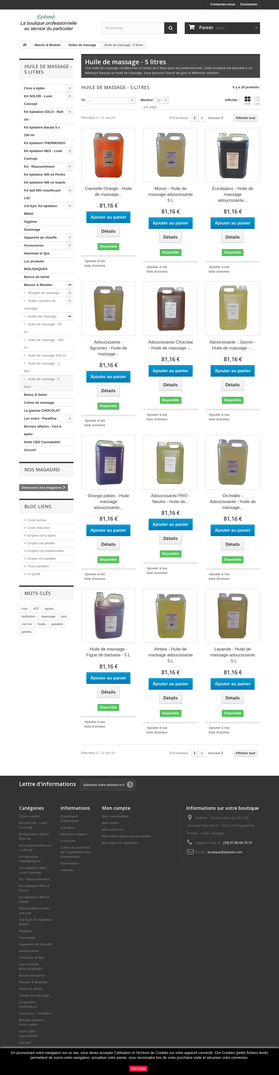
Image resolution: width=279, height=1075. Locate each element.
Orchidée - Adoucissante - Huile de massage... (233, 501)
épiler (49, 609)
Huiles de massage (42, 316)
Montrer (147, 100)
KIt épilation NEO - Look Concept (43, 155)
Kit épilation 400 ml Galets (45, 182)
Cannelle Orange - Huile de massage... (108, 191)
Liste (257, 100)
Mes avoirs (110, 823)
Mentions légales (73, 834)
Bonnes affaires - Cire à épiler (42, 430)
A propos (67, 827)
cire (25, 609)
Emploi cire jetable (41, 543)
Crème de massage (39, 403)
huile (41, 624)
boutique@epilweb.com (225, 852)
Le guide (34, 574)
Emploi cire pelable (42, 558)
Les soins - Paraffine (40, 418)
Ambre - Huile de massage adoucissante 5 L (170, 655)
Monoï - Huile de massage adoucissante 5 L (170, 194)
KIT (36, 609)
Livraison (67, 841)
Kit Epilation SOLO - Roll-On (44, 115)
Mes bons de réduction (120, 843)
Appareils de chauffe (40, 237)
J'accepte (138, 1069)
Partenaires (69, 863)
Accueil (30, 450)
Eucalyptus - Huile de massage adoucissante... (232, 194)
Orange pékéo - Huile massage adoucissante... (108, 501)
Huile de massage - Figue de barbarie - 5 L (108, 652)
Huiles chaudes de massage (40, 304)
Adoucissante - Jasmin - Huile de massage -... (233, 345)
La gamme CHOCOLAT (42, 410)
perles (27, 632)
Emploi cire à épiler (42, 535)
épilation (28, 616)
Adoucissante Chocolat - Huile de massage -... (170, 345)
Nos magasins (42, 469)
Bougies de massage (43, 293)
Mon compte (116, 808)
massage (48, 616)
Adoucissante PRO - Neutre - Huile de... (170, 498)
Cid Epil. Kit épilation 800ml (40, 210)
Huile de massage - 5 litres (42, 383)
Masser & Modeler (38, 285)
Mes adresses (113, 830)
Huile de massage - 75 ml (43, 328)
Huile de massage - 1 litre (42, 367)
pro (64, 616)
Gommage (32, 229)
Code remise (37, 520)
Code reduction (39, 528)
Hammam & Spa (36, 253)
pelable (57, 624)
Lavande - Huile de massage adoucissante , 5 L (232, 655)
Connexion (248, 4)
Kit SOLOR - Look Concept (38, 100)
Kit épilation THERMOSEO (45, 143)
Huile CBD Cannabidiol (42, 442)
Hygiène (30, 221)
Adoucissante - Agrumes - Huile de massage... (108, 348)
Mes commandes (115, 816)
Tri (83, 100)
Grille (247, 100)
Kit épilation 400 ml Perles (44, 174)
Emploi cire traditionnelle (46, 551)
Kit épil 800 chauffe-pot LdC (42, 194)
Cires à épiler (34, 88)
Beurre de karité (36, 277)
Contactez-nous (222, 4)
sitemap (66, 870)
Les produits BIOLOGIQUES (36, 265)
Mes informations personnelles (126, 836)
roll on (27, 624)
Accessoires (34, 245)
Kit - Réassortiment (39, 166)
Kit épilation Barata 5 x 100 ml (42, 131)
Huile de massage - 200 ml (44, 343)
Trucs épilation (38, 566)
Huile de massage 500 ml (46, 355)
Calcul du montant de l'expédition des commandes (75, 852)
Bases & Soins (35, 395)
